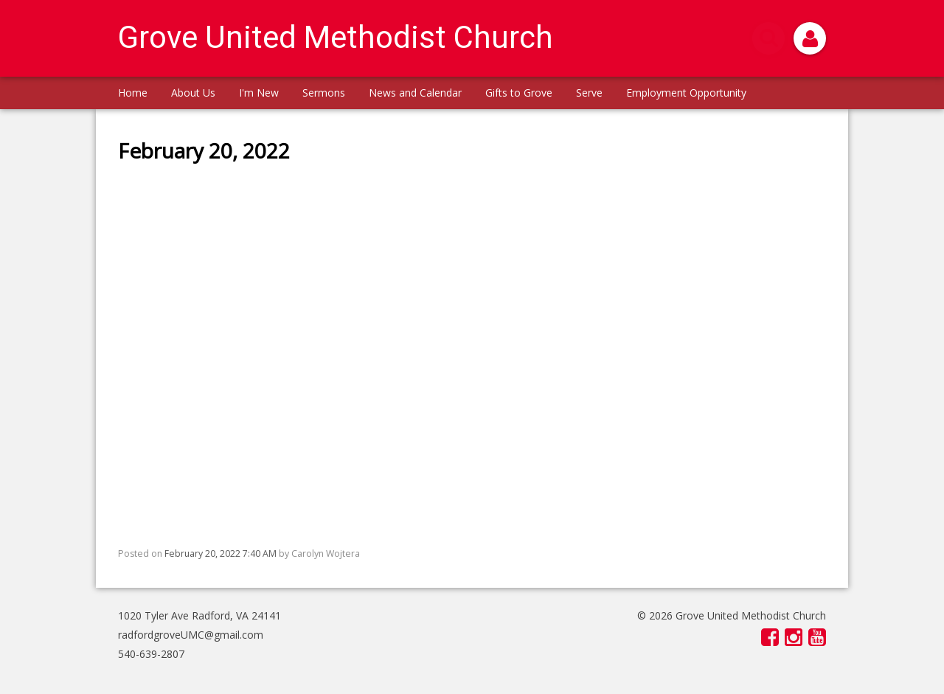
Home (133, 93)
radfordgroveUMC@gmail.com (190, 635)
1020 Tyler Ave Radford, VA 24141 (199, 615)
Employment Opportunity (686, 93)
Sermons (323, 93)
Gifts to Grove (518, 93)
